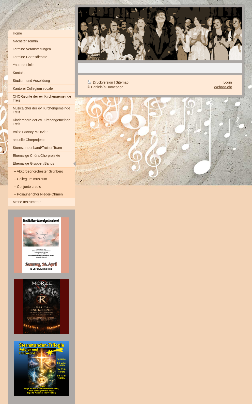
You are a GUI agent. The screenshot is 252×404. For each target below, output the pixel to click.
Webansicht (223, 87)
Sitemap (122, 82)
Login (227, 82)
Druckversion (101, 82)
